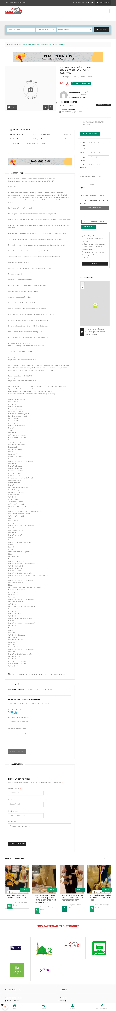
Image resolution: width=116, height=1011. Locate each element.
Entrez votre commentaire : (18, 729)
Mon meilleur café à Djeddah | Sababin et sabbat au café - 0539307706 (76, 70)
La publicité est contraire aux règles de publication (93, 254)
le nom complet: (14, 789)
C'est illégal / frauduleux (92, 236)
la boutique (63, 1001)
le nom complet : (83, 145)
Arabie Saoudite (86, 77)
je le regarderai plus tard (94, 221)
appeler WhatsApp (68, 109)
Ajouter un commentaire (17, 843)
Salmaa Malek (74, 92)
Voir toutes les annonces (78, 98)
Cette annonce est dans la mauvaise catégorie (92, 248)
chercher (101, 29)
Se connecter (103, 3)
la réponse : (83, 187)
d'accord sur (94, 196)
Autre (86, 258)
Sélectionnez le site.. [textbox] (64, 29)
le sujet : (83, 159)
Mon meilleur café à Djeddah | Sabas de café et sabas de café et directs (42, 674)
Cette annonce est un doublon (94, 244)
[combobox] (74, 29)
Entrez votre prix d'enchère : (18, 718)
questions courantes (12, 1001)
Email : (10, 800)
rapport (94, 263)
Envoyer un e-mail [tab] (90, 133)
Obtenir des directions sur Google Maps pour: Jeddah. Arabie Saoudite (95, 332)
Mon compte (64, 998)
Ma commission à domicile (13, 998)
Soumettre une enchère (17, 751)
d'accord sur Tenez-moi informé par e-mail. (94, 202)
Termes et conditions (98, 196)
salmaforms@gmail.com (72, 112)
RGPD (93, 200)
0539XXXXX (68, 106)
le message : (83, 167)
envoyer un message (94, 208)
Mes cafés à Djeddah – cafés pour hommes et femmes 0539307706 (100, 898)
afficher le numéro (104, 105)
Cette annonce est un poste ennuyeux (92, 240)
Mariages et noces (16, 44)
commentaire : (13, 821)
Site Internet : (13, 811)
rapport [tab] (88, 226)
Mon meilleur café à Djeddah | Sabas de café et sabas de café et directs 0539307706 (72, 898)
